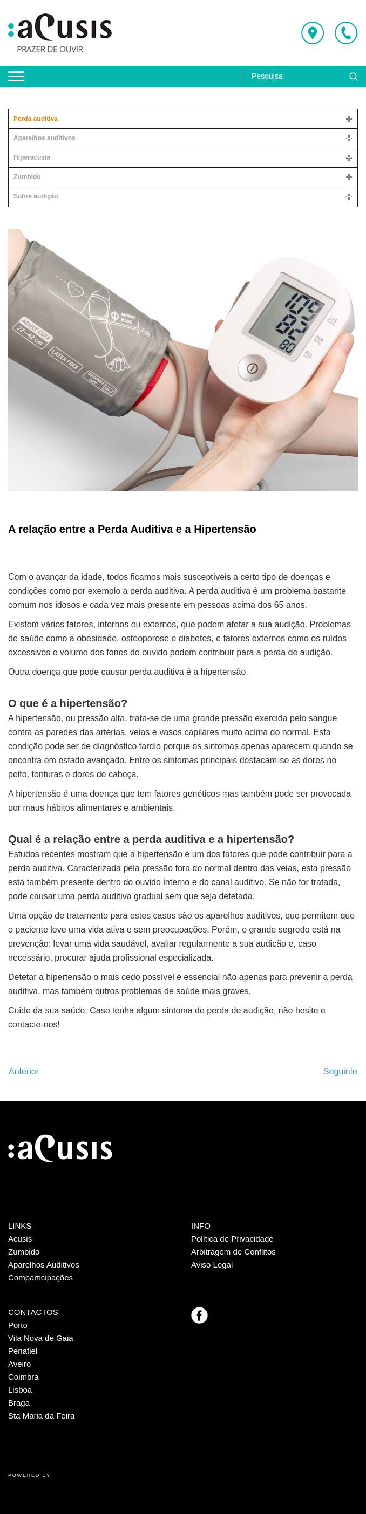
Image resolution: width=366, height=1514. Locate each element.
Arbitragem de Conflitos (233, 1251)
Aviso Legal (212, 1264)
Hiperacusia (31, 157)
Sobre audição (35, 196)
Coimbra (23, 1376)
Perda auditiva (35, 118)
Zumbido (27, 177)
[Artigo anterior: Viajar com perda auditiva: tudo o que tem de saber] (23, 1071)
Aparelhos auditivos (44, 138)
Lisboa (20, 1389)
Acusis (20, 1238)
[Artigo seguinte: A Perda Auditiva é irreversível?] (340, 1071)
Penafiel (22, 1350)
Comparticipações (40, 1277)
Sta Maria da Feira (41, 1415)
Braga (19, 1402)
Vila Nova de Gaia (40, 1337)
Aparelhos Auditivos (43, 1264)
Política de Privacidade (232, 1238)
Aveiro (19, 1363)
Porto (18, 1325)
